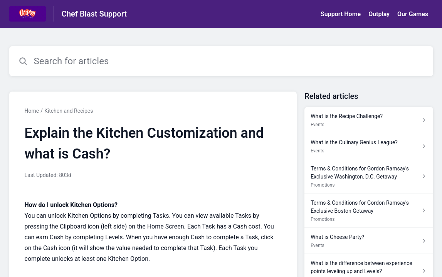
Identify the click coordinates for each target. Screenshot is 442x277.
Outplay (379, 14)
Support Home (341, 14)
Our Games (412, 14)
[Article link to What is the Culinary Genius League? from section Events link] (368, 146)
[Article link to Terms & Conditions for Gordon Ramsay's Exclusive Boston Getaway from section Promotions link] (368, 211)
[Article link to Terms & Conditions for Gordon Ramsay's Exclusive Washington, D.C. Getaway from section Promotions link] (368, 176)
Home (32, 111)
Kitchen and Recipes (68, 111)
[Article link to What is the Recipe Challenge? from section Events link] (368, 120)
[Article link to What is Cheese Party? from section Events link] (368, 241)
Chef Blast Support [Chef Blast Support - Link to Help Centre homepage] (94, 13)
